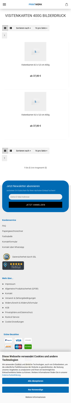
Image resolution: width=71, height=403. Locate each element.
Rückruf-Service (12, 317)
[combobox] (23, 28)
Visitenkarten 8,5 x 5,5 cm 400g (35, 65)
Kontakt (8, 293)
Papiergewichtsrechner (12, 231)
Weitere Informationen (35, 397)
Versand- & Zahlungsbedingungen (20, 298)
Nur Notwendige (35, 389)
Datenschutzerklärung (11, 375)
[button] (5, 28)
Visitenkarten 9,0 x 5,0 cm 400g (35, 115)
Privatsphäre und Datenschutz (19, 312)
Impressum (10, 284)
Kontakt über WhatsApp (13, 247)
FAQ (4, 226)
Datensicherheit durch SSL (24, 257)
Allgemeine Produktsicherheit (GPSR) (21, 289)
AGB (7, 307)
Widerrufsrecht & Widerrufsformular (21, 303)
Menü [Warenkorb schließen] (4, 4)
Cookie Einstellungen (14, 322)
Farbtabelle (7, 236)
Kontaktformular (9, 242)
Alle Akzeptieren (35, 381)
